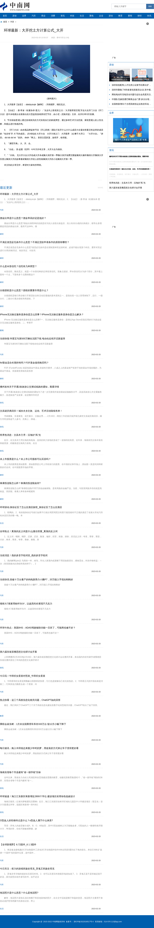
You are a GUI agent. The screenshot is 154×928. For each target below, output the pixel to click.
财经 (140, 16)
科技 (72, 16)
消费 (53, 16)
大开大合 (53, 171)
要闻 (130, 16)
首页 (5, 16)
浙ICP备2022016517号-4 (84, 922)
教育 (120, 16)
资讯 (63, 16)
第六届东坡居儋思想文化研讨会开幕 (125, 188)
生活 (82, 16)
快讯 (149, 16)
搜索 (150, 6)
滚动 (111, 16)
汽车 (34, 16)
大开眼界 (63, 171)
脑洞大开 (44, 171)
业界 (24, 16)
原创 (14, 16)
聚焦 (91, 16)
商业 (43, 16)
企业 (101, 16)
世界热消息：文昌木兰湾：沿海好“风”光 (127, 183)
